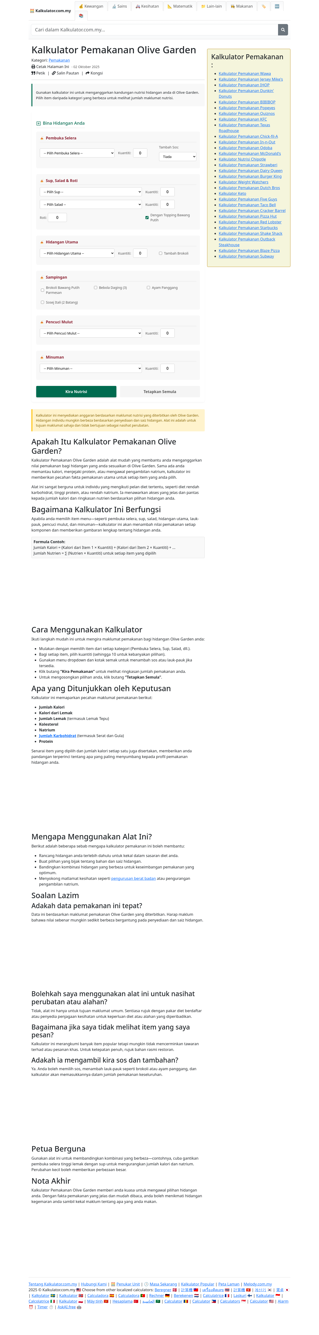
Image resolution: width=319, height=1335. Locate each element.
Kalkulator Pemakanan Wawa (245, 73)
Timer (42, 1307)
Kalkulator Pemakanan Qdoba (245, 147)
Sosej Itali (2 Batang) (62, 302)
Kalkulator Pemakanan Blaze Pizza (249, 250)
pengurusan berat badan (133, 878)
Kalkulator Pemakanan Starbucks (248, 227)
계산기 (260, 1289)
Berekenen (183, 1295)
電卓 (280, 1289)
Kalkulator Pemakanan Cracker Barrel (252, 210)
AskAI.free (67, 1307)
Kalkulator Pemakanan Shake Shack (250, 233)
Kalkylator (41, 1295)
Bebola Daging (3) (113, 287)
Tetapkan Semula (160, 391)
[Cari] (283, 29)
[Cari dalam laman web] (154, 29)
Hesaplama (123, 1301)
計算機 (187, 1289)
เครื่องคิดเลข (213, 1289)
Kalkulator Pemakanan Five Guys (248, 199)
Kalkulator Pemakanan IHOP (244, 85)
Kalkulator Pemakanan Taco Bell (247, 204)
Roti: (43, 217)
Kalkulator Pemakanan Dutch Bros (249, 187)
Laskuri (240, 1295)
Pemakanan (59, 60)
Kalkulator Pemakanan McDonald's (250, 153)
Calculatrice (213, 1295)
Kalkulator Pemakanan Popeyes (247, 107)
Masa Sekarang (163, 1284)
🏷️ (263, 6)
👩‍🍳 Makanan (241, 6)
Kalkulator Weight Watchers (243, 182)
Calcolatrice (39, 1301)
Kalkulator (68, 1295)
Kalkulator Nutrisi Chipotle (242, 159)
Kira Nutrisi (76, 391)
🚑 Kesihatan (147, 6)
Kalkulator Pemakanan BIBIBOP (247, 102)
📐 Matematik (180, 6)
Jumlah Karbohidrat (57, 735)
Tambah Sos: (169, 147)
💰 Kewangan (91, 6)
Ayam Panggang (165, 287)
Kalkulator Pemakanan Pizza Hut (248, 216)
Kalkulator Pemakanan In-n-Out (247, 142)
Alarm (283, 1301)
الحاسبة (148, 1301)
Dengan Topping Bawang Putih (170, 217)
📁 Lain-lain (211, 6)
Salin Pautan (65, 73)
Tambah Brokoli (176, 253)
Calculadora (98, 1295)
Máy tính (95, 1301)
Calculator (173, 1301)
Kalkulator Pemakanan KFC (243, 119)
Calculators (230, 1301)
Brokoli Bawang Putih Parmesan (63, 290)
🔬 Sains (119, 6)
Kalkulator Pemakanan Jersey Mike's (251, 79)
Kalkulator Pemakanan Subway (246, 256)
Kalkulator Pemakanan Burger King (250, 176)
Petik (38, 73)
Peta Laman (228, 1284)
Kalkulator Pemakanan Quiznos (247, 113)
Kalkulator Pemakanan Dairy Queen (251, 170)
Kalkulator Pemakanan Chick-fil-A (248, 136)
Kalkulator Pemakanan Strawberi (248, 164)
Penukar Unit (128, 1284)
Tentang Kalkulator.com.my (53, 1284)
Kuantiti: (124, 153)
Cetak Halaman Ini (50, 66)
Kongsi (94, 73)
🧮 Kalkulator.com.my (50, 10)
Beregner (163, 1289)
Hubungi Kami (94, 1284)
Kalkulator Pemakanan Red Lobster (250, 222)
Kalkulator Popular (197, 1284)
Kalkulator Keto (232, 193)
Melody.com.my (258, 1284)
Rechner (156, 1295)
